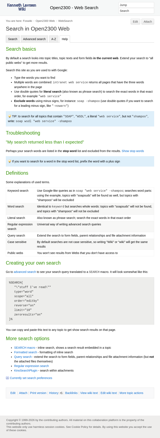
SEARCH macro (24, 347)
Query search (23, 356)
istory (53, 393)
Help (65, 39)
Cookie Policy (80, 426)
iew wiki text (89, 393)
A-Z (53, 39)
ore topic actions (131, 393)
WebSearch (65, 20)
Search (12, 39)
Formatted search (25, 352)
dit (13, 393)
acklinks (71, 393)
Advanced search (34, 39)
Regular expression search (31, 366)
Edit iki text (109, 393)
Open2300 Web (45, 20)
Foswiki (27, 20)
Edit (135, 21)
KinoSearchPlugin (25, 370)
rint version (38, 393)
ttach (23, 393)
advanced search (25, 272)
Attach (148, 21)
